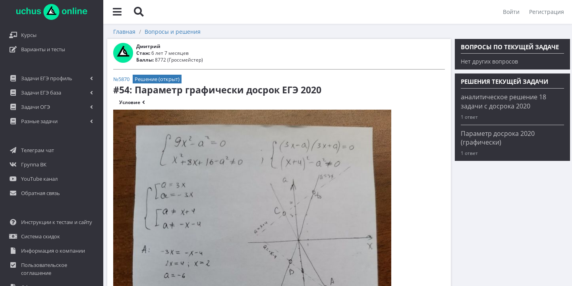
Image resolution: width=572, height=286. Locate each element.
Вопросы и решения (173, 31)
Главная (124, 31)
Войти (511, 11)
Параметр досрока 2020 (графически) (498, 138)
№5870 (121, 79)
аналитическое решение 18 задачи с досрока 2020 (503, 101)
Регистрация (546, 11)
